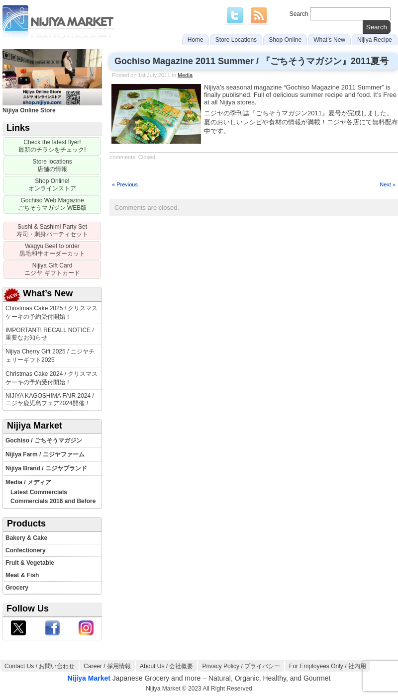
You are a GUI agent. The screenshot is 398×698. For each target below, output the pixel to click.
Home (195, 39)
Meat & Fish (22, 575)
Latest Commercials (38, 492)
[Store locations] (52, 166)
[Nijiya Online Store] (52, 185)
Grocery (16, 587)
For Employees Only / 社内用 (327, 666)
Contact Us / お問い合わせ (39, 666)
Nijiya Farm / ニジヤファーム (45, 454)
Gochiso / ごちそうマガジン (43, 440)
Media (185, 75)
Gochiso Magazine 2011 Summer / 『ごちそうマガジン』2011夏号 (251, 61)
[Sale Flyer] (52, 146)
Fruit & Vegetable (29, 562)
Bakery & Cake (26, 537)
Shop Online (285, 39)
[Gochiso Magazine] (52, 204)
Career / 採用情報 (107, 666)
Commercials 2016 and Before (53, 501)
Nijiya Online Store (52, 107)
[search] (377, 27)
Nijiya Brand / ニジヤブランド (46, 468)
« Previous (125, 184)
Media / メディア (28, 482)
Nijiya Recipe (374, 39)
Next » (388, 184)
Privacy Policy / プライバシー (241, 666)
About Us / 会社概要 (166, 666)
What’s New (329, 39)
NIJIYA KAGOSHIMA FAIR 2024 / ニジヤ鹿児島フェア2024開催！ (49, 399)
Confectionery (25, 550)
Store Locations (236, 39)
